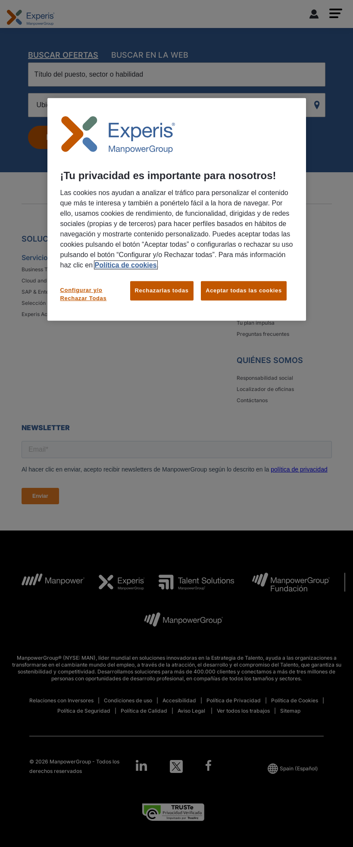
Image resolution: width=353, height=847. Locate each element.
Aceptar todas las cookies (244, 290)
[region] (176, 209)
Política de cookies (126, 265)
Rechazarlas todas (162, 290)
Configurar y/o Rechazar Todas (83, 294)
